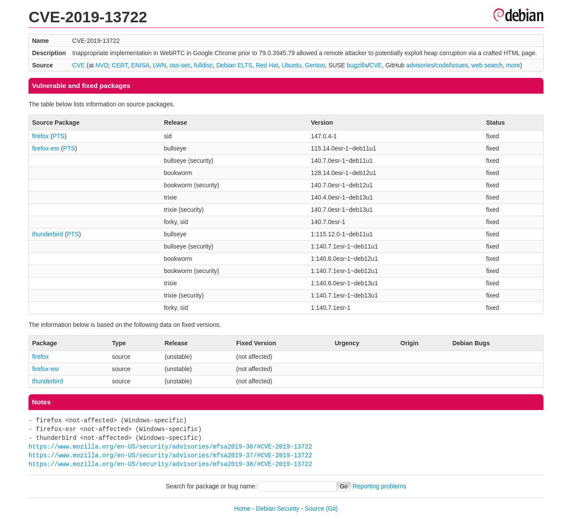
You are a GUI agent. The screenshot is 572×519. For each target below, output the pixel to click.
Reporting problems (379, 486)
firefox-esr (45, 148)
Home (242, 508)
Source (314, 508)
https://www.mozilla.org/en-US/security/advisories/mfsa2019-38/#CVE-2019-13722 (170, 464)
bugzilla (357, 65)
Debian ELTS (234, 65)
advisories (420, 65)
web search (487, 65)
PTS (58, 136)
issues (459, 65)
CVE (78, 65)
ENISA (140, 65)
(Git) (332, 508)
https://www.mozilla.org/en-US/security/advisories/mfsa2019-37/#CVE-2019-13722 (170, 455)
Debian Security (277, 508)
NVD (102, 65)
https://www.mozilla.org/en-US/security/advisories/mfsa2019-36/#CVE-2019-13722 (170, 446)
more (513, 65)
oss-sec (180, 65)
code (442, 65)
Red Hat (267, 65)
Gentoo (315, 65)
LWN (159, 65)
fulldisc (203, 65)
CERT (120, 65)
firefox (40, 136)
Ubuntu (292, 65)
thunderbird (47, 234)
